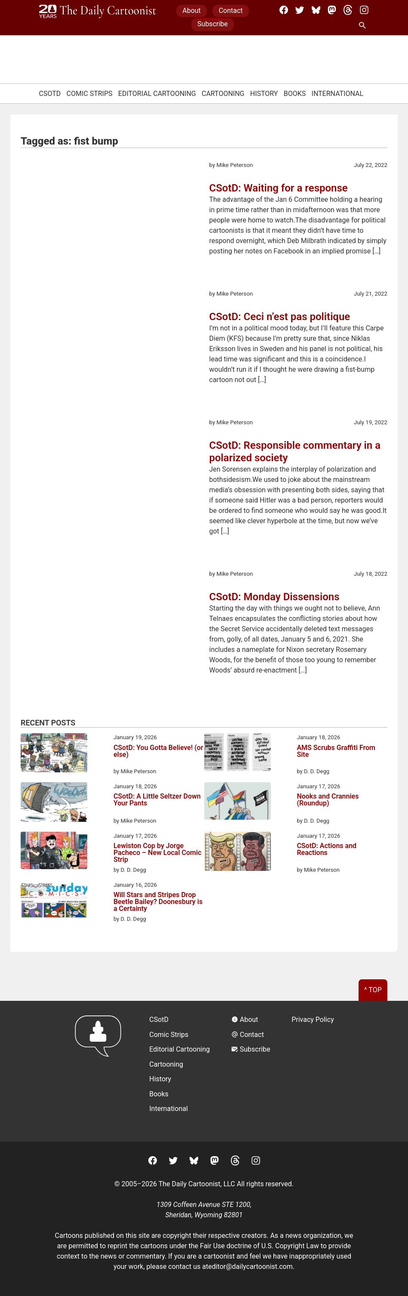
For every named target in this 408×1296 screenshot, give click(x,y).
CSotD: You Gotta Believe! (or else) (158, 751)
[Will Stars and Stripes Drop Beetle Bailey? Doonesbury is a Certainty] (54, 901)
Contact (231, 10)
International (338, 93)
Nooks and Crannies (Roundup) (328, 800)
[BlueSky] (316, 10)
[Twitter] (299, 10)
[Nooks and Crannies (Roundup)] (237, 802)
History (264, 93)
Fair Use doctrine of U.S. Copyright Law (259, 1246)
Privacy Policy (312, 1019)
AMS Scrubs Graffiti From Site (336, 751)
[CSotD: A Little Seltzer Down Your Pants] (54, 803)
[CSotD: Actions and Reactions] (237, 853)
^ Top (373, 990)
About (191, 10)
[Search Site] (364, 26)
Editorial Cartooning (157, 93)
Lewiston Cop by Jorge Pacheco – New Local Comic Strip (158, 852)
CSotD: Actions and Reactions (326, 849)
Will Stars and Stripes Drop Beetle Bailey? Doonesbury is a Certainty (158, 902)
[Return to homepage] (101, 1071)
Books (295, 93)
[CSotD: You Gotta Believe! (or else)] (54, 754)
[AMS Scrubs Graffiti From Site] (237, 753)
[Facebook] (284, 10)
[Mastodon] (332, 10)
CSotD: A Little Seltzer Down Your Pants (157, 800)
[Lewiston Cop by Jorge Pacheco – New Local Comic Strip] (54, 852)
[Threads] (348, 10)
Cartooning (223, 93)
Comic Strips (90, 93)
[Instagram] (364, 10)
